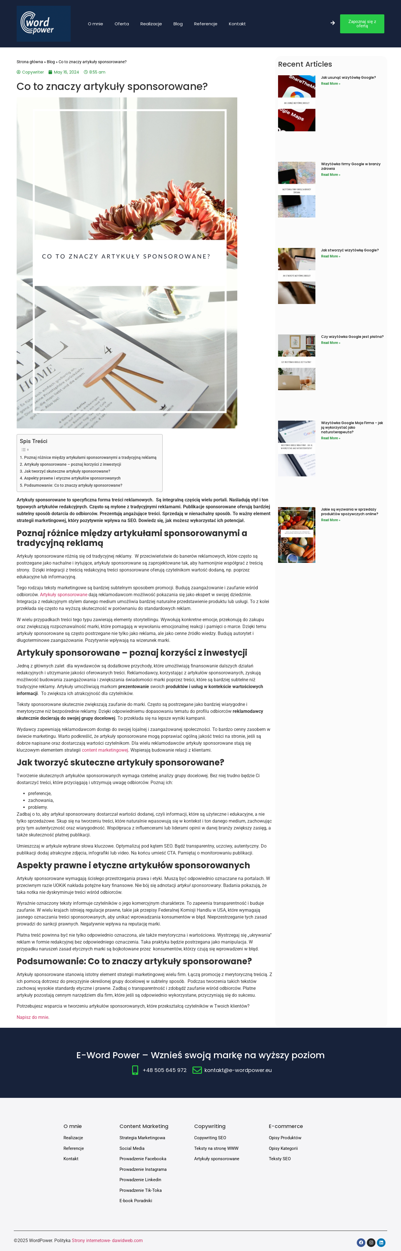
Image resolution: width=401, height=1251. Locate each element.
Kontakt (237, 24)
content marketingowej (105, 750)
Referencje (205, 24)
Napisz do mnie (32, 1017)
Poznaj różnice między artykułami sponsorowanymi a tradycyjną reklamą (90, 457)
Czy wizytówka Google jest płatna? (352, 336)
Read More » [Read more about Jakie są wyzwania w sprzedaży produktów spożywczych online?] (330, 520)
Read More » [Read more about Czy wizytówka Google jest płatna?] (330, 343)
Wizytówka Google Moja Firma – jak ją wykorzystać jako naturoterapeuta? (352, 427)
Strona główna (30, 61)
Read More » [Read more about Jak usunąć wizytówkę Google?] (330, 84)
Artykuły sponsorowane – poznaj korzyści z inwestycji (72, 464)
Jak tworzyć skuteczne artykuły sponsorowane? (67, 471)
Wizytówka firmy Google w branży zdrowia (351, 166)
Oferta (122, 24)
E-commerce (286, 1126)
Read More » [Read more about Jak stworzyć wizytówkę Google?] (330, 256)
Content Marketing (143, 1126)
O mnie (95, 24)
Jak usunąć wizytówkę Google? (348, 77)
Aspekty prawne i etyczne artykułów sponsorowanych (72, 478)
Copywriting (209, 1126)
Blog (178, 24)
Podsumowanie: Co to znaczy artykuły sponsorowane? (73, 485)
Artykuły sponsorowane (64, 594)
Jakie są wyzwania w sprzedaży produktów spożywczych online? (349, 511)
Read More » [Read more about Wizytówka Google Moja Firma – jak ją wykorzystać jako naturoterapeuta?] (330, 438)
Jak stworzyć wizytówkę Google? (350, 250)
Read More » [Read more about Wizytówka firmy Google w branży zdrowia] (330, 175)
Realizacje (151, 24)
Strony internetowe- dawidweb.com (107, 1240)
